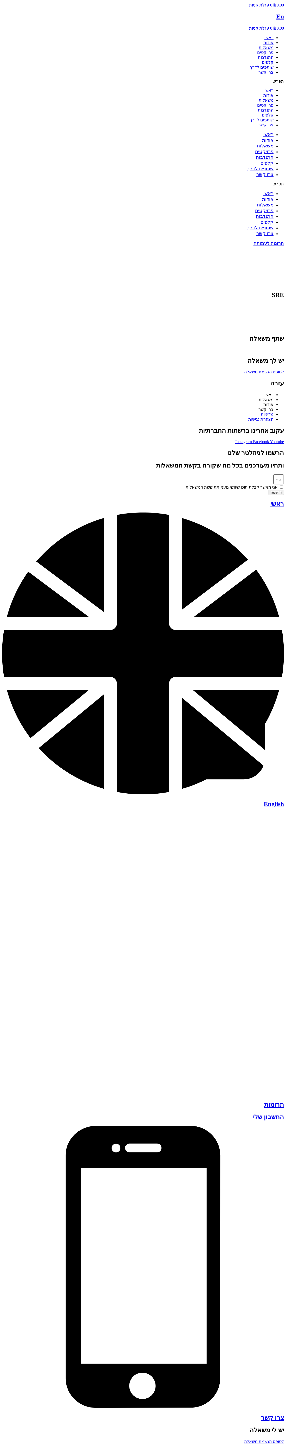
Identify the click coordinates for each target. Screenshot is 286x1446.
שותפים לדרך (262, 67)
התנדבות (266, 57)
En (280, 16)
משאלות (266, 47)
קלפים (268, 62)
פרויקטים (265, 52)
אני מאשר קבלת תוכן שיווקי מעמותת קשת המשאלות (232, 487)
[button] (143, 81)
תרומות (274, 1104)
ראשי (269, 37)
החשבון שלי (268, 1117)
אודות (268, 42)
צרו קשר (266, 72)
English (274, 804)
